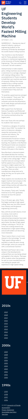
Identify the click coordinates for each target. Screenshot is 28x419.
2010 (6, 338)
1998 (6, 394)
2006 (6, 360)
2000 (6, 377)
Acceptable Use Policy (9, 412)
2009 (6, 352)
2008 (6, 355)
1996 (6, 400)
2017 (6, 318)
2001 (6, 375)
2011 (6, 335)
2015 (6, 323)
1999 (6, 392)
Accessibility (6, 407)
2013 (6, 329)
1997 (6, 397)
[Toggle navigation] (25, 2)
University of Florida (13, 405)
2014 (6, 326)
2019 (6, 312)
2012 (6, 332)
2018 (6, 315)
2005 (6, 363)
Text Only (5, 414)
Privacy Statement (8, 410)
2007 (6, 357)
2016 (6, 321)
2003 (6, 369)
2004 (6, 366)
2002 (6, 372)
